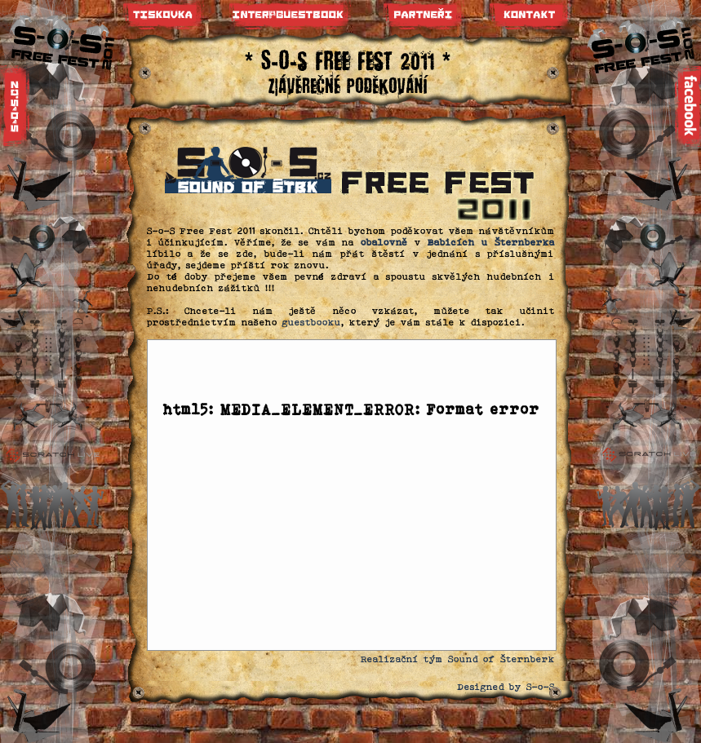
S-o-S (540, 686)
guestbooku (311, 322)
